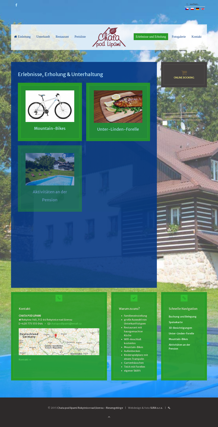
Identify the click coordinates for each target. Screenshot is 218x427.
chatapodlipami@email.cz (66, 323)
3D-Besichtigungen (180, 327)
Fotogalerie (179, 36)
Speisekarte (176, 322)
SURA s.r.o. (156, 407)
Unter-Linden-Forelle (118, 129)
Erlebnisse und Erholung (151, 36)
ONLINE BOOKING (184, 77)
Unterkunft (43, 36)
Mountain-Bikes (50, 128)
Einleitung (22, 36)
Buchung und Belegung (183, 316)
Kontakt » (25, 359)
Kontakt (196, 36)
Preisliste (80, 36)
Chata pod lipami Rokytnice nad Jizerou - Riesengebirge (90, 407)
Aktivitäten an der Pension (179, 346)
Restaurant (62, 36)
